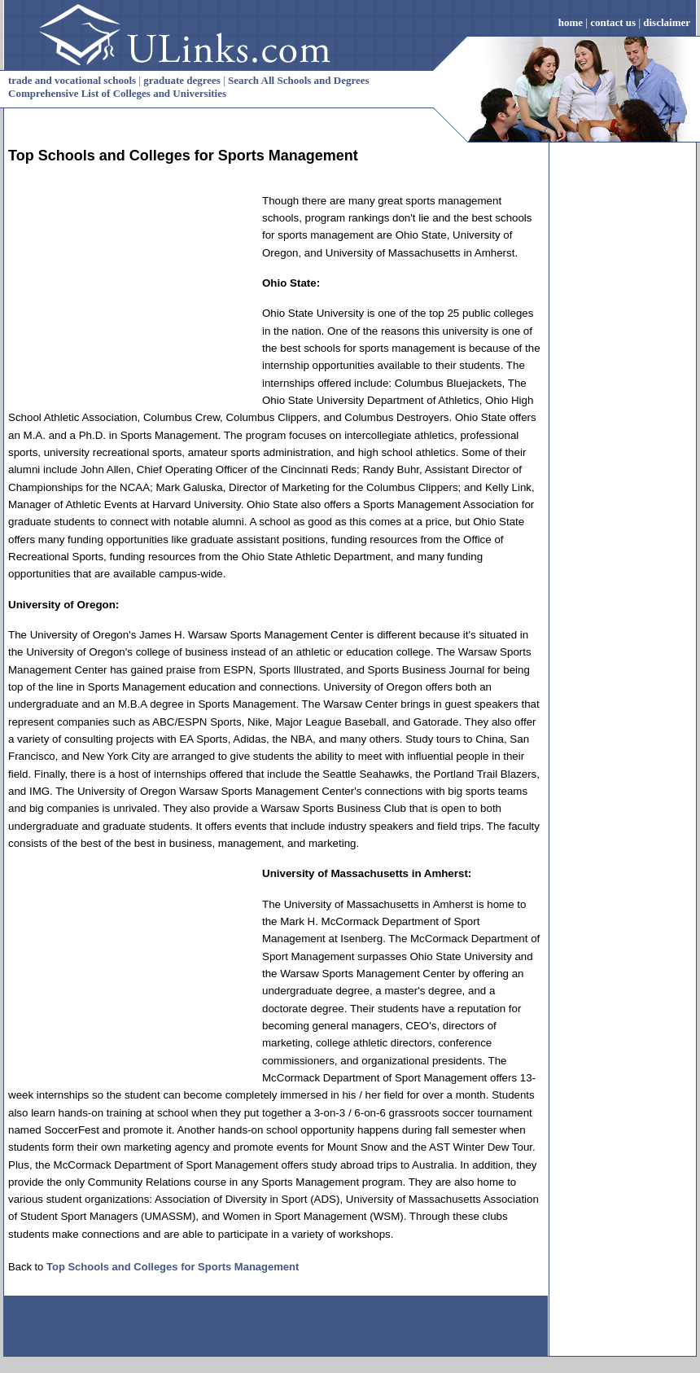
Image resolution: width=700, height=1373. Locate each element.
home (570, 22)
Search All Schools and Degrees (299, 80)
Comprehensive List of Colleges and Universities (117, 93)
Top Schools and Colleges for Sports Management (172, 1267)
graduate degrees (182, 80)
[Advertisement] (130, 294)
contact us (613, 22)
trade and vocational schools (72, 80)
